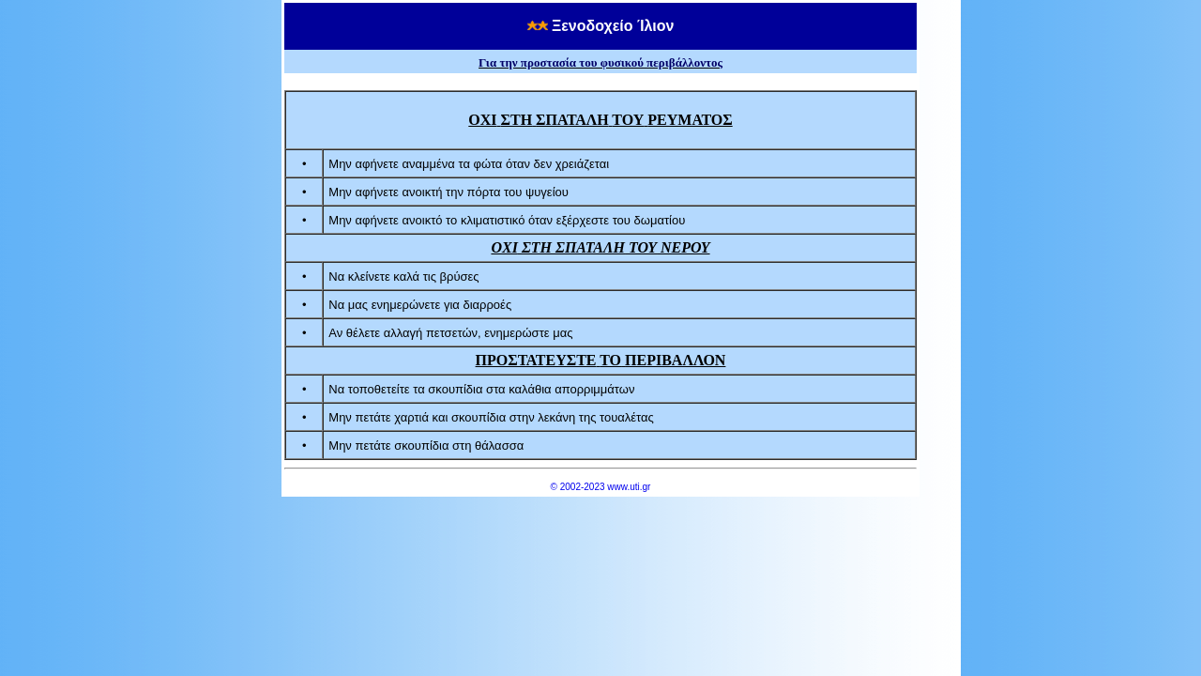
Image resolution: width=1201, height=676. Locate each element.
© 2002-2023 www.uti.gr (601, 487)
